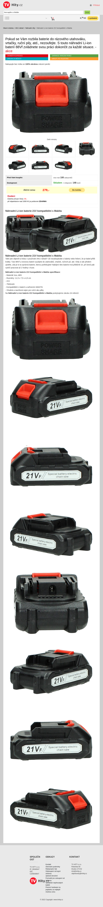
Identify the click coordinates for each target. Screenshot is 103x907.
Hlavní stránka (8, 28)
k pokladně (93, 18)
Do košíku (76, 190)
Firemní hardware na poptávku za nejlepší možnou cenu (53, 889)
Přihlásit (96, 5)
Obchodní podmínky (53, 867)
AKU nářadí (19, 28)
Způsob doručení (52, 876)
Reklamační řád (51, 869)
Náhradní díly (30, 28)
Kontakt (48, 864)
